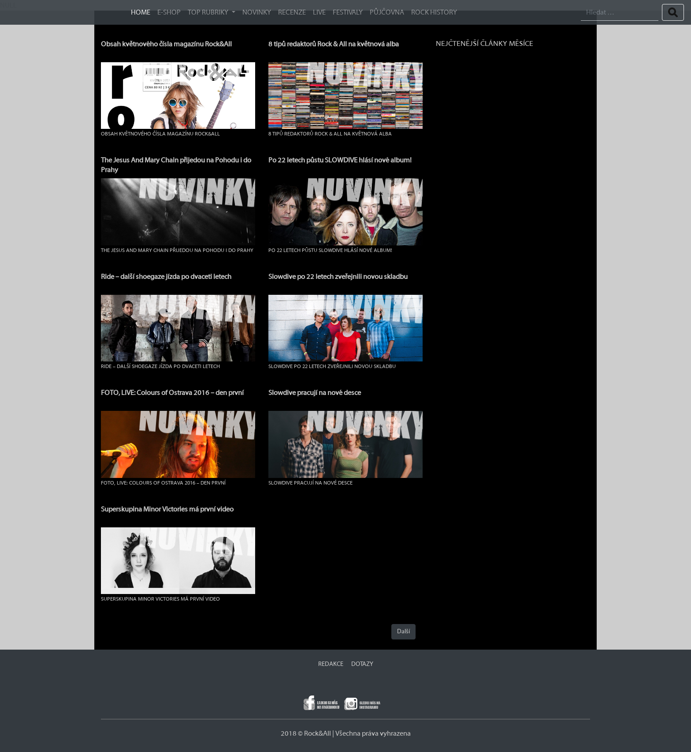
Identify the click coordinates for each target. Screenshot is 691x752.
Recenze (292, 12)
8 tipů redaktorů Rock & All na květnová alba (333, 44)
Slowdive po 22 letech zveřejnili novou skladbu (338, 277)
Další (403, 631)
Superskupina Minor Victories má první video (167, 509)
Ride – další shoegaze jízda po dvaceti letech (166, 277)
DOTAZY (362, 664)
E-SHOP (169, 12)
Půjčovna (387, 12)
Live (319, 12)
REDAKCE (330, 664)
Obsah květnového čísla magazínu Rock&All (166, 44)
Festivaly (348, 12)
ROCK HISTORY (434, 12)
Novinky (256, 12)
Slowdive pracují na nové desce (314, 393)
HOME (140, 12)
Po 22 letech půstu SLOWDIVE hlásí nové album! (340, 160)
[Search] (619, 12)
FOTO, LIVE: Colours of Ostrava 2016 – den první (172, 393)
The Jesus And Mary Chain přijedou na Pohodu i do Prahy (177, 250)
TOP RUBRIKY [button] (209, 12)
